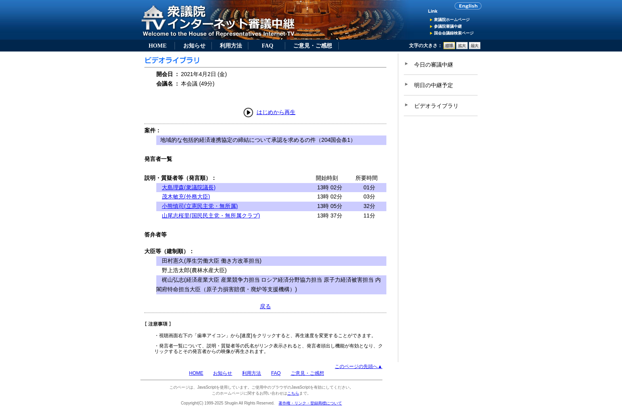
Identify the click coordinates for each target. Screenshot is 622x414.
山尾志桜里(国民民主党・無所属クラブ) (211, 215)
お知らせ (194, 45)
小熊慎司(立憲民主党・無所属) (200, 206)
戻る (265, 306)
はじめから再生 (276, 112)
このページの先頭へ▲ (358, 366)
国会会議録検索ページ (454, 33)
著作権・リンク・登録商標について (310, 403)
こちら (293, 393)
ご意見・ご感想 (312, 45)
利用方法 (231, 45)
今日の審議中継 (433, 64)
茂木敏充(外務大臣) (186, 196)
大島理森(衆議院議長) (188, 187)
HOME (157, 45)
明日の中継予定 (433, 85)
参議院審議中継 (448, 26)
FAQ (267, 45)
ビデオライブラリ (436, 106)
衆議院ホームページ (452, 19)
